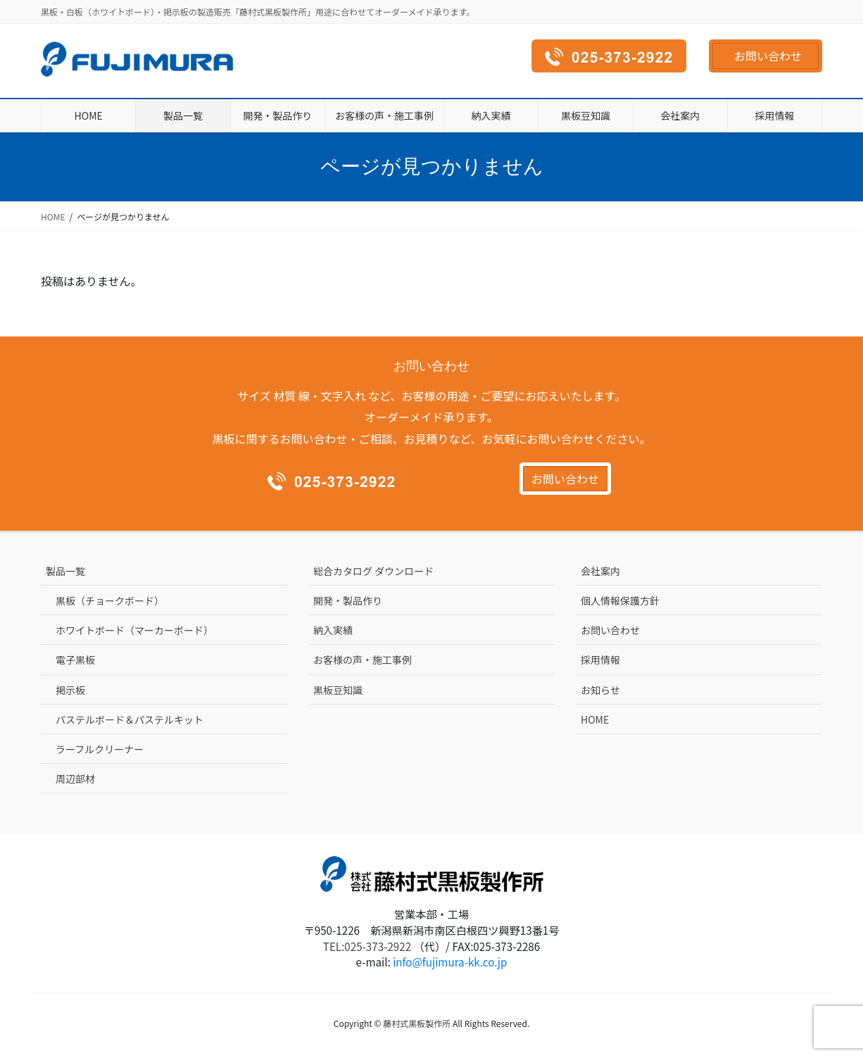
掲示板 (70, 690)
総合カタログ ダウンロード (373, 571)
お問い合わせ (768, 55)
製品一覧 (65, 571)
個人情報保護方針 (620, 600)
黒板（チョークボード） (110, 600)
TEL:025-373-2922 (367, 946)
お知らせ (600, 690)
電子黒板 (75, 660)
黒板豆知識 (338, 690)
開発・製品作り (347, 600)
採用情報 (600, 660)
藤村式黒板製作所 (417, 1023)
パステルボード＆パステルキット (129, 719)
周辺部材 (75, 779)
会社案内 (600, 571)
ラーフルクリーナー (100, 749)
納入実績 (333, 630)
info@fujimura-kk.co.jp (450, 961)
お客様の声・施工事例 (362, 660)
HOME (595, 719)
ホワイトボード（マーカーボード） (134, 630)
